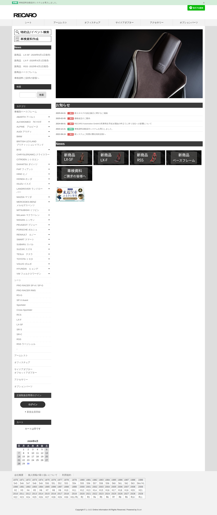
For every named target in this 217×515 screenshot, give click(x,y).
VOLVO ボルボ (24, 264)
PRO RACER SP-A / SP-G (30, 285)
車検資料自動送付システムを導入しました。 (38, 3)
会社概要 (18, 475)
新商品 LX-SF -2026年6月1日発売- (32, 55)
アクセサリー (157, 22)
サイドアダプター (125, 22)
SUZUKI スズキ (24, 249)
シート (28, 22)
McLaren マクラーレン (28, 215)
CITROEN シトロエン (28, 159)
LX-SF (20, 324)
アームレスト (60, 22)
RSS (19, 339)
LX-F (19, 319)
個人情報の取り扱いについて (42, 475)
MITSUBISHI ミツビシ (28, 210)
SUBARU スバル (25, 244)
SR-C (19, 334)
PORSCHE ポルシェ (27, 229)
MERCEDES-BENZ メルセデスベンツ (31, 204)
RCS (19, 314)
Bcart (139, 510)
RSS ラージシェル (26, 344)
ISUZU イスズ (24, 183)
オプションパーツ (189, 22)
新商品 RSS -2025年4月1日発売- (31, 66)
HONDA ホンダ (24, 179)
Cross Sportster (24, 310)
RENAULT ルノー (26, 234)
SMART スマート (25, 239)
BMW (19, 136)
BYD (19, 149)
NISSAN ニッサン (26, 220)
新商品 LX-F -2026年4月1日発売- (31, 60)
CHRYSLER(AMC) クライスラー (33, 154)
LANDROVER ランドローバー (30, 190)
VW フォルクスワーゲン (29, 273)
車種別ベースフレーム (25, 111)
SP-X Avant (22, 300)
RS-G (19, 295)
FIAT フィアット (25, 169)
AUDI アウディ (24, 131)
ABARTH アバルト (26, 117)
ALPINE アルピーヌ (27, 126)
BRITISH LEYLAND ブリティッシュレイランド (34, 143)
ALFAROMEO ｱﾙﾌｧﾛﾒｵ (29, 122)
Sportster (21, 305)
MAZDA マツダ (24, 197)
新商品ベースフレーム (25, 72)
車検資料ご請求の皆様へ (26, 78)
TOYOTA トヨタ (25, 259)
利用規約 (66, 475)
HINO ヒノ (22, 174)
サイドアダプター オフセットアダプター (32, 371)
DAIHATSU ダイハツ (27, 164)
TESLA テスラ (25, 254)
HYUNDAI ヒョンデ (27, 268)
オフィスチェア (92, 22)
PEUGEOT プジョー (27, 225)
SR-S (19, 329)
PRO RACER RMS (26, 290)
